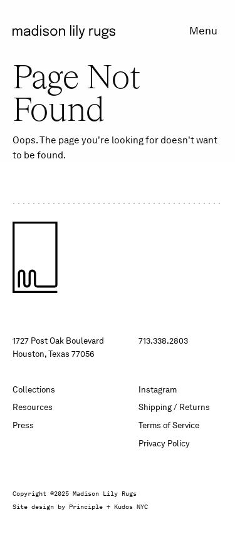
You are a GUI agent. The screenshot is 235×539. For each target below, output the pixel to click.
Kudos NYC (131, 506)
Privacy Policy (164, 443)
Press (23, 425)
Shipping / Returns (174, 407)
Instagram (157, 389)
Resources (33, 407)
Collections (34, 389)
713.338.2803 (163, 341)
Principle (86, 506)
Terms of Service (168, 425)
